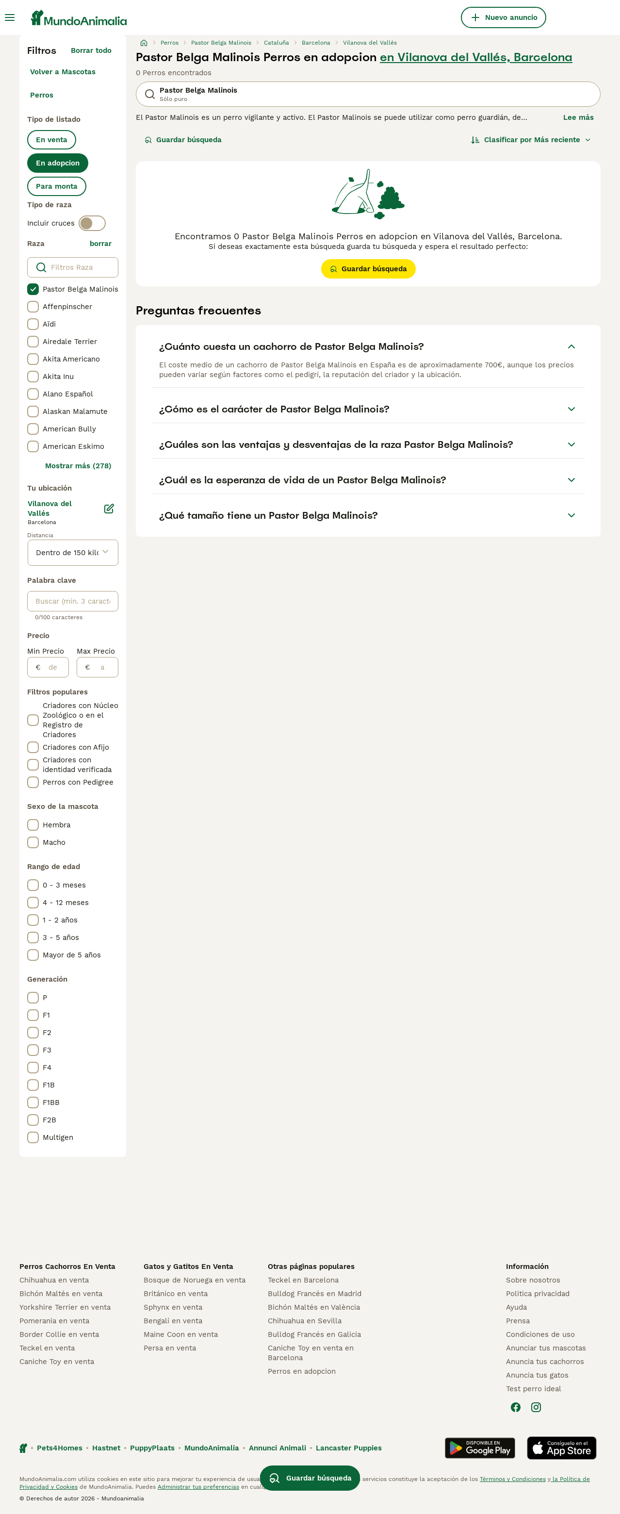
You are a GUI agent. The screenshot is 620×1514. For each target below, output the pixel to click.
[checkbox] (33, 289)
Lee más (578, 117)
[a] (104, 667)
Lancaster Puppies (349, 1448)
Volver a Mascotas (63, 71)
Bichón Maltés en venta (60, 1293)
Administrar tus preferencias (198, 1486)
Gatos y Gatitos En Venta (188, 1266)
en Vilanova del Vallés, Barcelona (476, 57)
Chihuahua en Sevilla (305, 1321)
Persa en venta (170, 1348)
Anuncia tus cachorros (545, 1361)
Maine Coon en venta (181, 1334)
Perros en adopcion (302, 1371)
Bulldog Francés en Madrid (314, 1293)
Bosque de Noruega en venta (194, 1280)
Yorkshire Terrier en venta (65, 1307)
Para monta (57, 186)
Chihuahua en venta (54, 1280)
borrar (101, 243)
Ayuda (516, 1307)
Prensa (518, 1321)
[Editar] (109, 508)
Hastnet (106, 1448)
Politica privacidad (538, 1293)
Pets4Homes (59, 1448)
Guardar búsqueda (183, 139)
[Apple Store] (562, 1448)
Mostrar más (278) (78, 465)
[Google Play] (480, 1448)
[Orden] (531, 139)
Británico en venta (176, 1293)
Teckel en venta (47, 1348)
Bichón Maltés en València (314, 1307)
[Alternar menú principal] (9, 17)
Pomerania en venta (54, 1321)
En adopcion (58, 163)
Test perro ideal (533, 1388)
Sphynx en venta (173, 1307)
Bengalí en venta (173, 1321)
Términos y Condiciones (513, 1479)
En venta (51, 139)
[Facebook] (515, 1407)
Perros (41, 95)
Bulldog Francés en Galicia (314, 1334)
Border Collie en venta (59, 1334)
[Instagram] (536, 1407)
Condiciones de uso (540, 1334)
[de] (54, 667)
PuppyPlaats (152, 1448)
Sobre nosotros (533, 1280)
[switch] (92, 223)
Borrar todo (91, 50)
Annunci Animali (277, 1448)
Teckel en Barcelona (303, 1280)
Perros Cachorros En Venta (67, 1266)
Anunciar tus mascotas (546, 1348)
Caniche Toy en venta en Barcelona (311, 1353)
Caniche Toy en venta (56, 1361)
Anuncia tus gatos (537, 1375)
